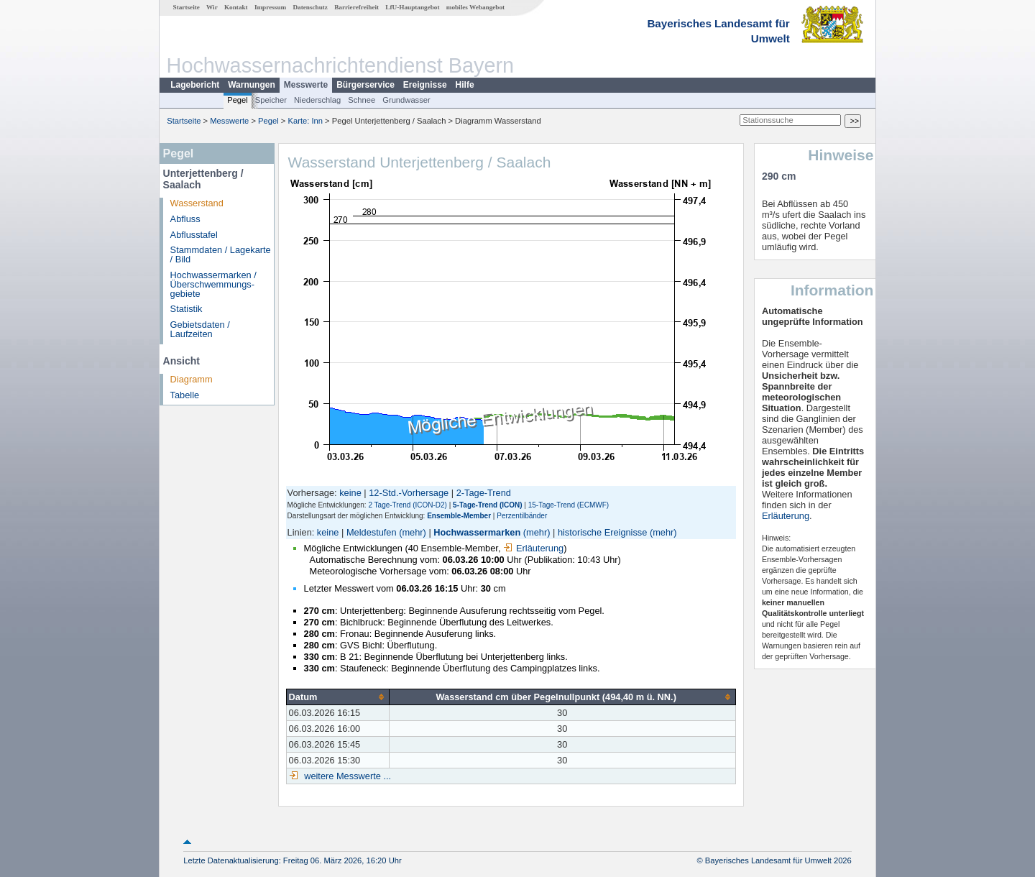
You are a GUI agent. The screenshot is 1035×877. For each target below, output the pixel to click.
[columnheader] (337, 696)
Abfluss (185, 218)
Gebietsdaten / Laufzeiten (200, 329)
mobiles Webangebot (475, 7)
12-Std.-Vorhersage (408, 492)
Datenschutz (310, 7)
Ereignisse (425, 85)
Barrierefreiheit (356, 7)
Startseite (186, 7)
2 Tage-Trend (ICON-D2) (407, 505)
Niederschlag (317, 100)
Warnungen (251, 85)
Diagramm (191, 379)
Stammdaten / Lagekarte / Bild (220, 254)
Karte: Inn (305, 120)
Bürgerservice (365, 85)
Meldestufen (371, 532)
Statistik (186, 308)
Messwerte (306, 85)
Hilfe (465, 85)
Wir (212, 7)
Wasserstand (197, 203)
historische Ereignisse (602, 532)
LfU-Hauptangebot (412, 7)
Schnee (361, 100)
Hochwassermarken (476, 532)
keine (350, 492)
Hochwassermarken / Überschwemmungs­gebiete (213, 284)
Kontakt (236, 7)
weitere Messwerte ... (346, 776)
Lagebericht (194, 85)
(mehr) (412, 532)
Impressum (270, 7)
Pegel (237, 100)
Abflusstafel (194, 234)
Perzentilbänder (522, 516)
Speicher (271, 100)
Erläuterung (533, 548)
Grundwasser (406, 100)
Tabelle (185, 395)
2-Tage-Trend (483, 492)
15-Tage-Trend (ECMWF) (568, 505)
